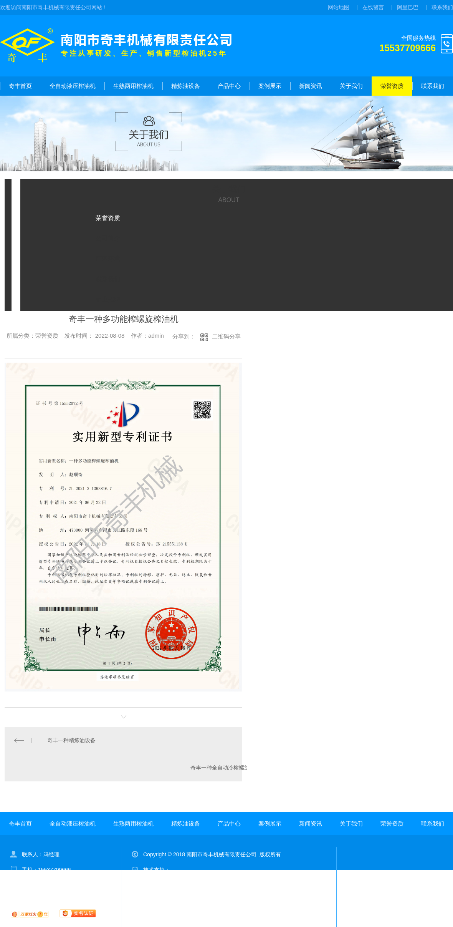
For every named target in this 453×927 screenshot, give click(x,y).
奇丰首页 (20, 86)
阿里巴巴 (407, 7)
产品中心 (229, 86)
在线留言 (373, 7)
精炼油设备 (185, 86)
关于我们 (351, 86)
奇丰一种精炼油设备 (71, 740)
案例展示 (269, 86)
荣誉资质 (391, 86)
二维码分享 (226, 336)
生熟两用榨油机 (133, 86)
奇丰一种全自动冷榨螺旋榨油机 (228, 767)
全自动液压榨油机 (73, 86)
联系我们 (442, 7)
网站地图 (338, 7)
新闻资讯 (310, 86)
